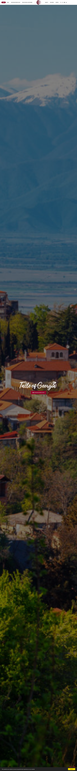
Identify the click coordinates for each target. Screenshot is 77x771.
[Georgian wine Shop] (38, 392)
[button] (61, 2)
